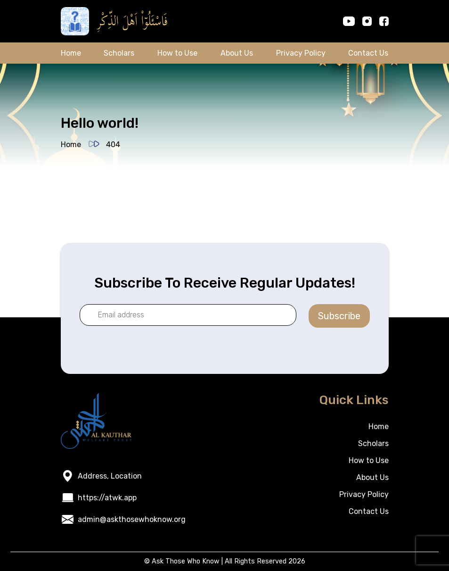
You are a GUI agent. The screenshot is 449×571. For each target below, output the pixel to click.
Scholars (119, 53)
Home (71, 53)
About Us (236, 53)
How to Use (177, 53)
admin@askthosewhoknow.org (132, 519)
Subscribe (339, 316)
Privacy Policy (301, 53)
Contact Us (368, 53)
